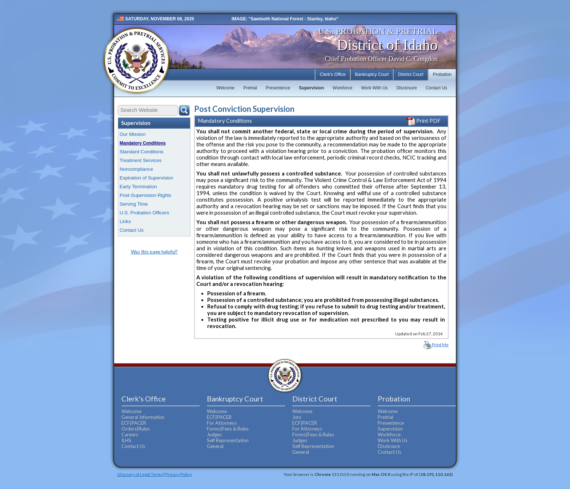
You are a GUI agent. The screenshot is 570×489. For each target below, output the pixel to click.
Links (125, 221)
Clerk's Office (333, 74)
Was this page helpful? (154, 252)
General (215, 446)
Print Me (440, 344)
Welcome (225, 87)
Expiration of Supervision (146, 178)
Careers (129, 434)
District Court (410, 74)
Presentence (278, 87)
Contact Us (436, 87)
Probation (442, 74)
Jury (296, 417)
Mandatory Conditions (143, 143)
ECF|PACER (133, 423)
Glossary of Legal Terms (140, 474)
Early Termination (138, 186)
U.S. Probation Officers (144, 212)
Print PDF (423, 121)
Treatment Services (140, 160)
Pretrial (250, 87)
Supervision (311, 87)
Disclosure (407, 87)
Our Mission (132, 134)
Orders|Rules (135, 429)
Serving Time (134, 204)
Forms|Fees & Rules (228, 429)
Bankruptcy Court (372, 74)
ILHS (126, 440)
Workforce (342, 87)
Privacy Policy (178, 474)
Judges (214, 434)
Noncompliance (136, 169)
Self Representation (228, 440)
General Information (142, 417)
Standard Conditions (142, 151)
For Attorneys (222, 423)
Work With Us (374, 87)
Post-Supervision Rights (145, 195)
